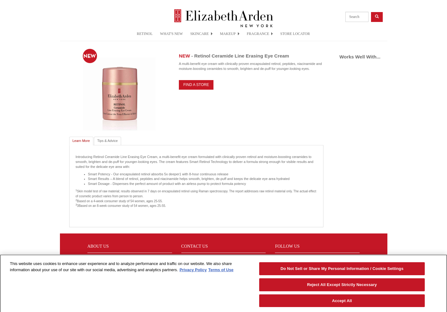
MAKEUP (229, 34)
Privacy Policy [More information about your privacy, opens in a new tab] (193, 271)
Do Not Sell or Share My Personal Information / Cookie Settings (341, 270)
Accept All (342, 302)
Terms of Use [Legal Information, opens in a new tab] (220, 271)
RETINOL (145, 34)
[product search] (357, 17)
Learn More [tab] (81, 141)
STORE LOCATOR (295, 34)
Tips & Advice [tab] (107, 141)
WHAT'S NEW (171, 34)
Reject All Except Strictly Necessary (342, 286)
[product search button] (377, 17)
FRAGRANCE (260, 34)
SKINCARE (201, 34)
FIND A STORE (196, 85)
